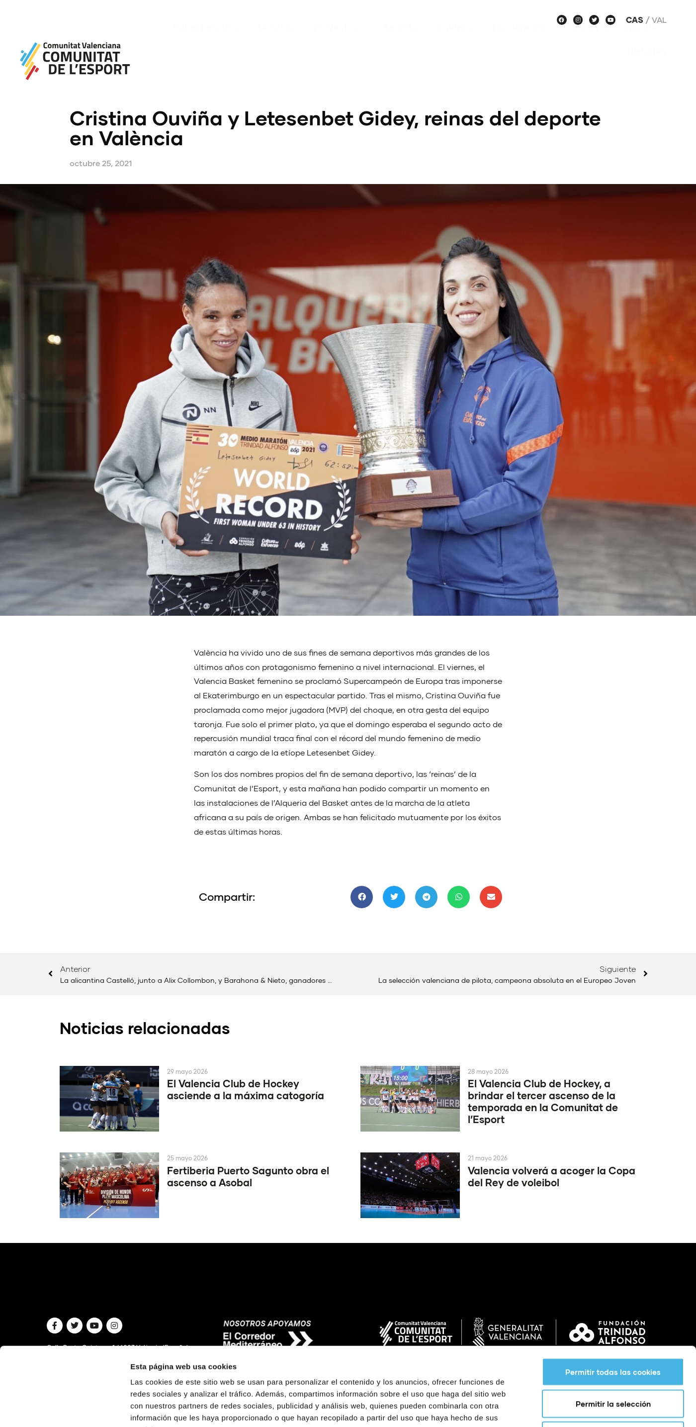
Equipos (455, 41)
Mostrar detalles (534, 1258)
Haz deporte (522, 41)
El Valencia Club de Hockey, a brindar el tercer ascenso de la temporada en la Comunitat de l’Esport (543, 1101)
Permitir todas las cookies (613, 1156)
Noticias (276, 41)
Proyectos (338, 41)
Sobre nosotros (205, 41)
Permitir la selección (613, 1188)
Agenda (400, 41)
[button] (361, 897)
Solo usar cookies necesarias (613, 1220)
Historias (646, 65)
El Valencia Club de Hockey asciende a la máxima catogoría (245, 1089)
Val (659, 20)
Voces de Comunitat (619, 41)
